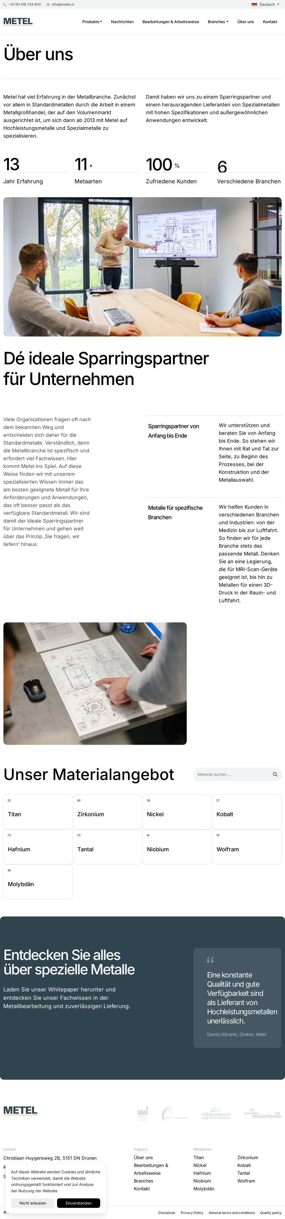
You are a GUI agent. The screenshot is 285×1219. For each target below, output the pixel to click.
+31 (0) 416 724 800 (22, 4)
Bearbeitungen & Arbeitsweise (170, 21)
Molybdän (203, 1188)
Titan (198, 1157)
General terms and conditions (232, 1213)
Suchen (270, 774)
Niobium (202, 1181)
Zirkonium (247, 1157)
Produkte (90, 21)
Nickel (200, 1165)
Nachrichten (122, 21)
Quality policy (271, 1213)
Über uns (245, 21)
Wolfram (246, 1181)
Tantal (243, 1173)
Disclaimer (167, 1213)
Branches (216, 21)
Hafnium (202, 1173)
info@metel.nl (60, 4)
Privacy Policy (192, 1213)
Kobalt (244, 1165)
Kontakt (270, 21)
